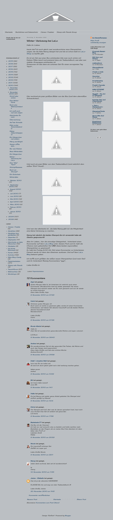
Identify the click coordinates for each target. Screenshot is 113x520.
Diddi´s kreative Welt (39, 361)
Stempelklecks (97, 67)
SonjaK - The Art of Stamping (98, 94)
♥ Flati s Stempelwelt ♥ (97, 106)
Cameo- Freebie (14, 227)
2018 (10, 64)
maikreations (97, 63)
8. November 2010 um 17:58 (42, 416)
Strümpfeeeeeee (16, 167)
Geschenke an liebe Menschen (15, 243)
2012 (10, 80)
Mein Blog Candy (14, 257)
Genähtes (11, 231)
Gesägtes (11, 246)
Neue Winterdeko (16, 151)
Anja (32, 282)
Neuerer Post (32, 499)
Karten (10, 252)
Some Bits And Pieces (98, 116)
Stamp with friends (15, 265)
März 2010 (15, 204)
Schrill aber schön (14, 97)
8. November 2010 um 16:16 (42, 401)
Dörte (33, 407)
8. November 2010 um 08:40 (43, 337)
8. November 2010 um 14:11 (41, 387)
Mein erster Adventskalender (16, 126)
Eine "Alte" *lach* (14, 163)
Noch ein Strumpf (13, 170)
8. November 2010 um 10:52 (42, 374)
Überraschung (15, 120)
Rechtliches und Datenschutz (26, 32)
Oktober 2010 (15, 180)
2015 (10, 72)
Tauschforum (13, 269)
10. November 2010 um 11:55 (42, 472)
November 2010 (13, 93)
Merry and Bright (16, 141)
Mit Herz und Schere (97, 58)
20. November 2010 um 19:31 (43, 491)
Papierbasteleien (38, 271)
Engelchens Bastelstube (96, 122)
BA (32, 380)
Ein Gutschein (15, 174)
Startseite (8, 32)
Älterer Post (81, 499)
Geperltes (11, 237)
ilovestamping (97, 81)
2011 (10, 83)
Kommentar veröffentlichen (39, 495)
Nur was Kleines (16, 149)
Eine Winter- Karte (14, 101)
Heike (33, 393)
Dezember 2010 (13, 88)
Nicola (33, 443)
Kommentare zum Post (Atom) (47, 503)
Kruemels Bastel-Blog (98, 52)
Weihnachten (13, 272)
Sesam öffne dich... (15, 145)
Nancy (33, 461)
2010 (11, 85)
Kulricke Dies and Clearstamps (98, 100)
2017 (10, 66)
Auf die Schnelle (16, 122)
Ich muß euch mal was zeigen (16, 112)
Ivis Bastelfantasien (99, 38)
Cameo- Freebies (47, 32)
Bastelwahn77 (36, 422)
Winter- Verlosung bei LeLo (15, 158)
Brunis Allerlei (36, 326)
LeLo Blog (48, 244)
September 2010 (13, 185)
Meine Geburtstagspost (16, 132)
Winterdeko (14, 177)
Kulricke (11, 255)
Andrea (33, 343)
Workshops (12, 274)
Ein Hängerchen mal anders (16, 138)
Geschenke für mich (15, 116)
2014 (10, 75)
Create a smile (97, 72)
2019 (10, 61)
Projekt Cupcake (98, 85)
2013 (10, 77)
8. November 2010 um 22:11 (42, 455)
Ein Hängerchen (16, 154)
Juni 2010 (14, 196)
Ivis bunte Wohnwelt (11, 249)
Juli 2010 (14, 193)
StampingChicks (98, 111)
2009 (11, 216)
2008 (11, 219)
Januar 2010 (15, 211)
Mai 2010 (14, 199)
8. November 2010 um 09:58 (42, 355)
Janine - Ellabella (37, 478)
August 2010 (15, 189)
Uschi (33, 301)
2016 (10, 69)
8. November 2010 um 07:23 (42, 295)
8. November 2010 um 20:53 (42, 437)
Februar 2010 (15, 207)
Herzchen (95, 76)
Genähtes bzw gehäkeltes (13, 234)
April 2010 (14, 202)
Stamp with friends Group (67, 32)
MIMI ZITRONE (98, 89)
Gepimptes (12, 240)
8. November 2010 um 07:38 (42, 320)
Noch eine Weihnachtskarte (16, 106)
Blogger (68, 515)
